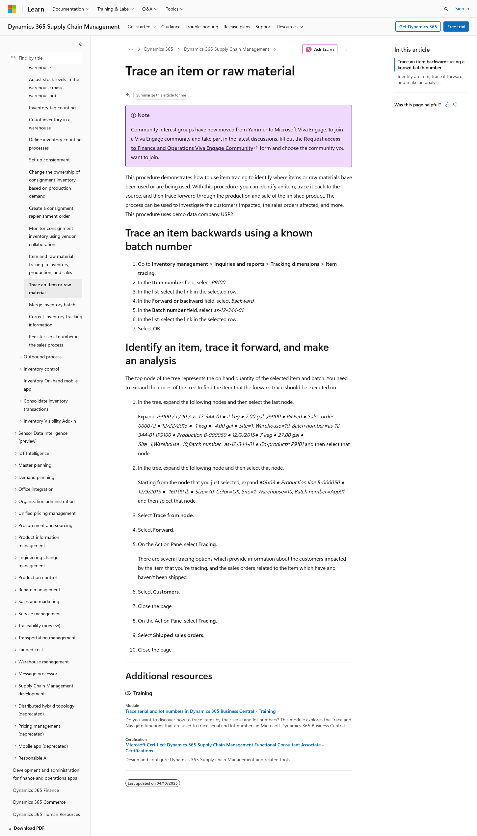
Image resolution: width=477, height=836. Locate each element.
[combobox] (45, 58)
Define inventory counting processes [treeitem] (55, 121)
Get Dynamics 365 (418, 26)
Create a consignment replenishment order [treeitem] (51, 189)
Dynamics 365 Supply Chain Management (226, 49)
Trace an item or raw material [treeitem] (50, 266)
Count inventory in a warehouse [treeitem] (49, 101)
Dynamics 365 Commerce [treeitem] (39, 779)
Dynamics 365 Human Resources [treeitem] (46, 791)
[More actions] (346, 49)
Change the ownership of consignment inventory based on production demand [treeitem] (54, 161)
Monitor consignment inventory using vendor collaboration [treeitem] (52, 213)
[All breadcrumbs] (131, 49)
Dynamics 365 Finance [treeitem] (36, 767)
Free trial (456, 26)
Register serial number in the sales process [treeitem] (54, 318)
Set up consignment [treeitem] (49, 137)
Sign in (462, 8)
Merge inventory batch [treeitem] (52, 282)
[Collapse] (81, 44)
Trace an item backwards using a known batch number (431, 64)
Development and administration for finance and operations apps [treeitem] (46, 751)
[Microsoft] (12, 9)
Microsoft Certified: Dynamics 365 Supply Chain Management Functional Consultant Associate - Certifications (224, 748)
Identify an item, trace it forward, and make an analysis (431, 79)
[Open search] (446, 9)
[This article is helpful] (447, 105)
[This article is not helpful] (455, 105)
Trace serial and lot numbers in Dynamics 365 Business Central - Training (200, 711)
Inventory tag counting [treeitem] (52, 85)
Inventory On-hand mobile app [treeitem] (51, 362)
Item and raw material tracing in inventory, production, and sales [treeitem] (51, 241)
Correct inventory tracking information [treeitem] (55, 298)
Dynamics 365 (158, 49)
